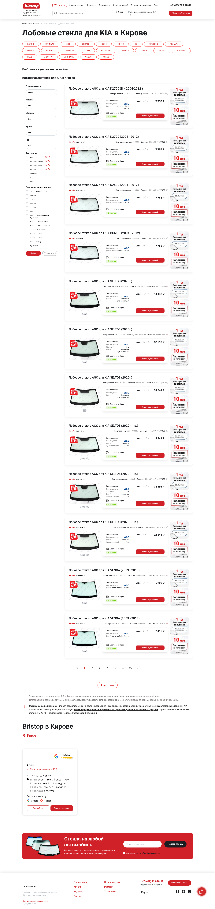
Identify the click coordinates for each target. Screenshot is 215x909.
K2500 (104, 44)
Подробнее (38, 808)
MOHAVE (174, 44)
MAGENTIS (153, 44)
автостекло (30, 886)
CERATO (86, 44)
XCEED (106, 57)
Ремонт (90, 5)
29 (130, 667)
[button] (32, 735)
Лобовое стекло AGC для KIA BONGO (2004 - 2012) (104, 233)
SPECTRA (48, 57)
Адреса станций (120, 5)
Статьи (77, 896)
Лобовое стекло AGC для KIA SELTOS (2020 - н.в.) (103, 425)
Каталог (61, 5)
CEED (68, 44)
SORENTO (181, 50)
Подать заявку (175, 844)
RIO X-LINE (105, 50)
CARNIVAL (49, 44)
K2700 (121, 44)
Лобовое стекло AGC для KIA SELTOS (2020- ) (100, 281)
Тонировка (104, 5)
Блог (156, 5)
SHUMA (161, 50)
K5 (136, 44)
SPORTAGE (69, 57)
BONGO (30, 44)
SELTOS (125, 50)
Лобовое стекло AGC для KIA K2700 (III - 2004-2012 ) (106, 88)
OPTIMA (31, 50)
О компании (80, 882)
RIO (88, 50)
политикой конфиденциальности (148, 853)
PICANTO (50, 50)
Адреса (77, 891)
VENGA (88, 57)
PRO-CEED (70, 50)
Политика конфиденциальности (35, 901)
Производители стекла (141, 5)
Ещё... (107, 685)
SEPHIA (143, 50)
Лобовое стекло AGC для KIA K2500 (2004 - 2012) (104, 185)
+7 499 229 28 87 (180, 5)
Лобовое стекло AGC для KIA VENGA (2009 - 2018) (104, 570)
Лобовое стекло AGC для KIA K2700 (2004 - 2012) (104, 136)
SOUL (29, 57)
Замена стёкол (76, 5)
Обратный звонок (181, 13)
